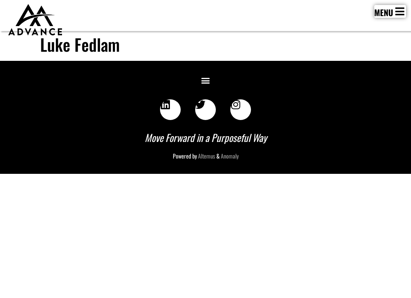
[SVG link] (35, 20)
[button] (206, 80)
